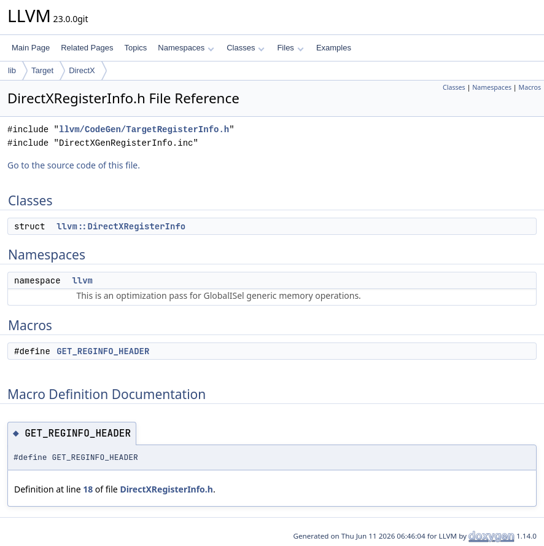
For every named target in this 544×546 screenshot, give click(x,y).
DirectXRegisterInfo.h (166, 489)
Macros (530, 87)
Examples (333, 47)
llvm (82, 280)
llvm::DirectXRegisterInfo (120, 226)
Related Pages (87, 47)
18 (88, 489)
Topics (135, 47)
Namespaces (186, 47)
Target (42, 70)
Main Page (31, 47)
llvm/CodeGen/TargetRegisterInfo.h (144, 129)
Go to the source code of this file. (73, 165)
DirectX (82, 70)
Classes (246, 47)
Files (290, 47)
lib (12, 70)
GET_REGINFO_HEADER (102, 351)
